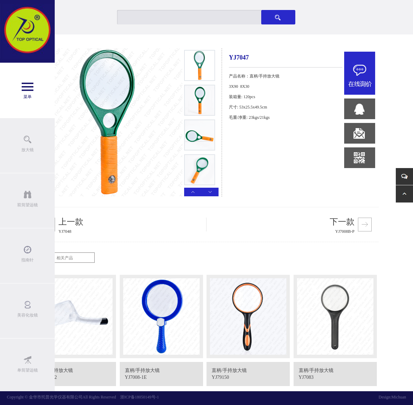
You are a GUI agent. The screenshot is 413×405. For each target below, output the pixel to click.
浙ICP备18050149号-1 (139, 397)
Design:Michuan (392, 397)
